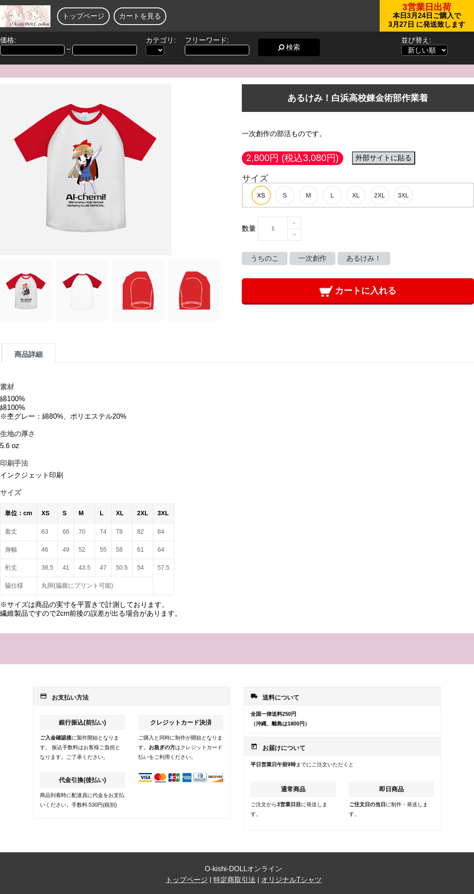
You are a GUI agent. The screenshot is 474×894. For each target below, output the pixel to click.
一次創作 (312, 258)
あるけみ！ (363, 258)
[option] (261, 195)
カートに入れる (358, 291)
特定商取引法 (234, 879)
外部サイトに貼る (384, 158)
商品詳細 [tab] (28, 354)
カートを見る (140, 16)
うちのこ (265, 258)
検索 (289, 47)
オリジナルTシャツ (291, 879)
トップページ (83, 16)
